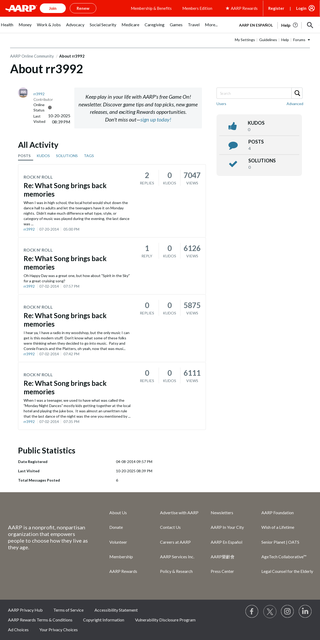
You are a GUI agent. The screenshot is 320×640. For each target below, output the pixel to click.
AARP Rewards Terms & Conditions (40, 619)
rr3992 (29, 229)
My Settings (245, 39)
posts (256, 142)
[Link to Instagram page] (287, 611)
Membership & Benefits (151, 8)
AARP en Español (256, 25)
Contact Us (170, 527)
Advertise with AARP (179, 512)
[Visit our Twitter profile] (269, 611)
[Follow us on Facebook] (252, 611)
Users (221, 103)
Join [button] (53, 8)
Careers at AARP (175, 541)
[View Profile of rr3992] (39, 94)
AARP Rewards (123, 571)
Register (276, 8)
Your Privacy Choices (58, 629)
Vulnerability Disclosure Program (165, 619)
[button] (310, 25)
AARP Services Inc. (177, 556)
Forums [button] (299, 39)
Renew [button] (83, 8)
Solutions (262, 160)
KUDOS (43, 155)
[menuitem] (7, 27)
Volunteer (118, 541)
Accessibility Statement (116, 609)
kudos (256, 123)
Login (301, 8)
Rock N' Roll (38, 176)
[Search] (259, 93)
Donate (116, 527)
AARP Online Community (32, 56)
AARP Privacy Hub (25, 609)
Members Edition (197, 8)
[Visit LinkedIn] (305, 611)
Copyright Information (103, 619)
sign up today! (155, 119)
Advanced (295, 103)
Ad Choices (18, 629)
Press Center (222, 571)
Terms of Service (68, 609)
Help (285, 39)
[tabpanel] (276, 25)
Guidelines (268, 39)
